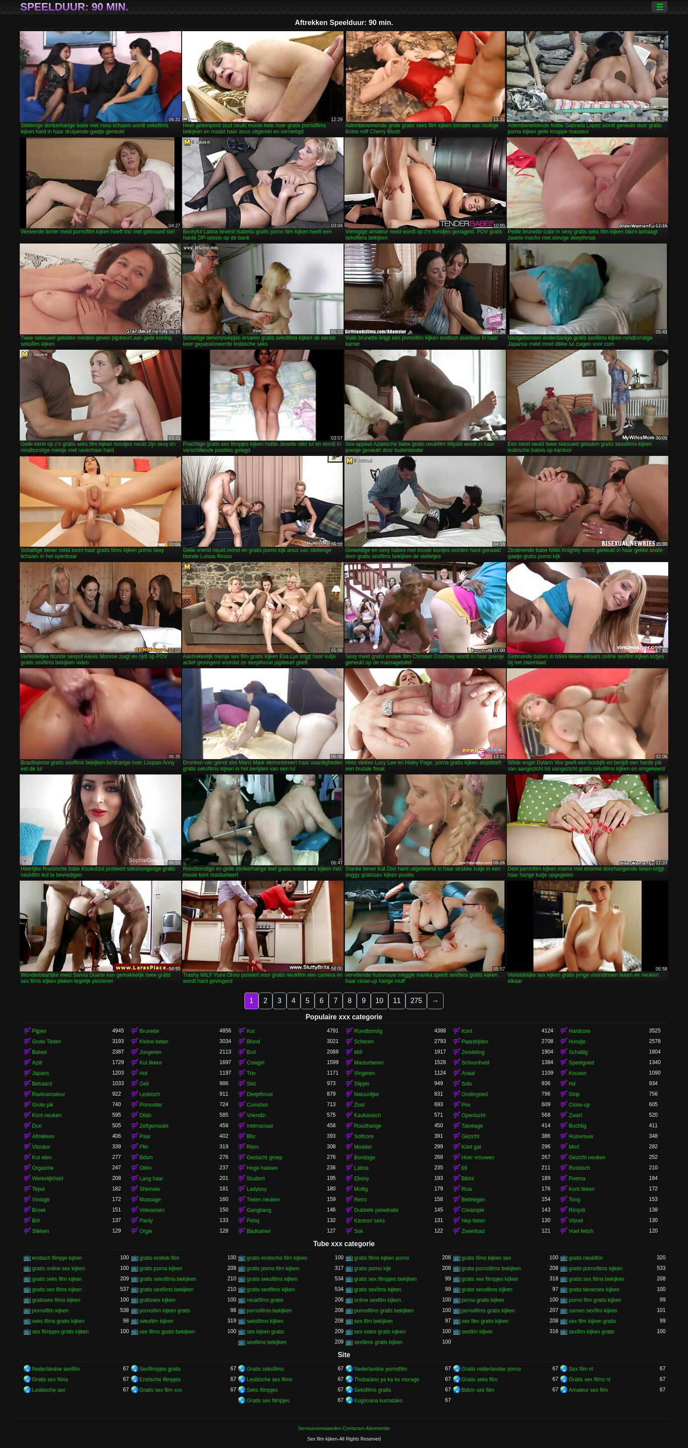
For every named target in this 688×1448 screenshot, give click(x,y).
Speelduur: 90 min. (74, 7)
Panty (146, 1221)
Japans (40, 1073)
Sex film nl (581, 1369)
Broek (39, 1210)
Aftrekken (43, 1136)
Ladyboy (256, 1189)
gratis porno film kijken (273, 1268)
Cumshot (257, 1105)
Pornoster (151, 1105)
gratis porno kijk (372, 1268)
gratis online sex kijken (58, 1268)
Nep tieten (474, 1221)
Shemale (150, 1189)
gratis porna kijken (161, 1268)
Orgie (146, 1231)
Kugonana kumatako (378, 1401)
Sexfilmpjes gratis (160, 1369)
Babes (39, 1052)
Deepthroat (259, 1094)
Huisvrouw (581, 1136)
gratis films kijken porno (381, 1258)
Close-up (579, 1105)
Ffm (144, 1147)
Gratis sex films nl (589, 1379)
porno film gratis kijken (595, 1300)
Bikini (468, 1179)
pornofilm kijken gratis (165, 1311)
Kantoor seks (369, 1221)
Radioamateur (48, 1094)
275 (416, 1000)
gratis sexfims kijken (377, 1290)
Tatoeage (472, 1126)
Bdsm (146, 1157)
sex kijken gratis (265, 1332)
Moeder (363, 1147)
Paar (145, 1136)
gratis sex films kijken (57, 1290)
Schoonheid (475, 1063)
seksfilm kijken (156, 1321)
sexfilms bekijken (267, 1342)
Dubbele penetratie (376, 1210)
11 (397, 1000)
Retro (360, 1200)
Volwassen (152, 1210)
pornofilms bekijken (269, 1311)
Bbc (251, 1136)
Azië (37, 1063)
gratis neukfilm (585, 1258)
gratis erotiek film (159, 1258)
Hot (144, 1073)
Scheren (364, 1042)
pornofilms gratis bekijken (383, 1311)
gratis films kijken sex (486, 1258)
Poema (577, 1179)
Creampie (473, 1210)
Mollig (361, 1189)
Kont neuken (46, 1115)
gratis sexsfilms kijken (487, 1290)
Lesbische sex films (269, 1379)
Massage (150, 1200)
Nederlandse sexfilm (56, 1369)
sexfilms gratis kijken (378, 1342)
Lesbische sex (48, 1390)
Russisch (579, 1168)
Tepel (38, 1189)
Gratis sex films (50, 1379)
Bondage (364, 1157)
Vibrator (41, 1147)
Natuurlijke (366, 1094)
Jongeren (150, 1052)
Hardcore (579, 1031)
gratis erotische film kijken (277, 1258)
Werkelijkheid (47, 1179)
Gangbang (259, 1210)
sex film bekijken (373, 1321)
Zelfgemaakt (154, 1126)
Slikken (40, 1231)
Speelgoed (581, 1063)
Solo (467, 1084)
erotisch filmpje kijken (57, 1258)
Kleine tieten (154, 1042)
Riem (253, 1147)
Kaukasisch (367, 1115)
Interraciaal (259, 1126)
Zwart (575, 1115)
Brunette (149, 1031)
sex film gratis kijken (485, 1321)
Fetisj (253, 1221)
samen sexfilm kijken (593, 1311)
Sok (358, 1231)
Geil (144, 1084)
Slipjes (361, 1084)
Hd (572, 1084)
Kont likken (582, 1189)
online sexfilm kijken (377, 1300)
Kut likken (151, 1063)
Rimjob (577, 1210)
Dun (37, 1126)
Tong (574, 1200)
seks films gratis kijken (58, 1321)
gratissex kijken (158, 1300)
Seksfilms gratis (372, 1390)
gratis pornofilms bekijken (491, 1268)
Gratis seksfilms (265, 1369)
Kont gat (471, 1147)
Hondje (577, 1042)
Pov (466, 1105)
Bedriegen (474, 1200)
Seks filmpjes (262, 1390)
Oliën (146, 1168)
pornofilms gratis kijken (488, 1311)
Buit (251, 1052)
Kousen (578, 1073)
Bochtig (577, 1126)
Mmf (574, 1147)
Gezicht (471, 1136)
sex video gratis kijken (379, 1332)
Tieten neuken (263, 1200)
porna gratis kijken (483, 1300)
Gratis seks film (480, 1379)
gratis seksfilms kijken (272, 1279)
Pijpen (39, 1031)
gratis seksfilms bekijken (168, 1279)
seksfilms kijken (265, 1321)
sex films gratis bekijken (167, 1332)
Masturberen (368, 1063)
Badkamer (259, 1231)
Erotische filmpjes (160, 1379)
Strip (574, 1094)
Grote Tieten (46, 1042)
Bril (35, 1221)
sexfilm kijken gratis (591, 1332)
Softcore (364, 1136)
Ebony (361, 1179)
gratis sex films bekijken (596, 1279)
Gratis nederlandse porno (491, 1369)
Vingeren (364, 1073)
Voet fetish (581, 1231)
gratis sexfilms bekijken (167, 1290)
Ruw (467, 1189)
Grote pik (43, 1105)
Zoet (359, 1105)
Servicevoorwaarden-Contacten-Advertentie (344, 1428)
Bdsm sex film (478, 1390)
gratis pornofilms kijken (595, 1268)
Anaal (468, 1073)
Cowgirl (255, 1063)
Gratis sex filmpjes (268, 1401)
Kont (467, 1031)
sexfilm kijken (477, 1332)
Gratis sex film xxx (161, 1390)
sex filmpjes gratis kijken (60, 1332)
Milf (358, 1052)
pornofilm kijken (50, 1311)
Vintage (41, 1200)
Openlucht (474, 1115)
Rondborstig (368, 1031)
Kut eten (42, 1157)
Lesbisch (150, 1094)
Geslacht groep (264, 1157)
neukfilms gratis (265, 1300)
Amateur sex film (588, 1390)
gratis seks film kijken (57, 1279)
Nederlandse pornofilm (380, 1369)
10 (379, 1000)
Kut (250, 1031)
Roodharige (367, 1126)
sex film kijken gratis (592, 1321)
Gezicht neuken (587, 1157)
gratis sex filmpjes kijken (490, 1279)
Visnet (576, 1221)
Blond (253, 1042)
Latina (361, 1168)
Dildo (145, 1115)
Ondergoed (475, 1094)
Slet (251, 1084)
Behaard (42, 1084)
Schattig (578, 1052)
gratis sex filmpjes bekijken (385, 1279)
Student (256, 1179)
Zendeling (473, 1052)
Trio (251, 1073)
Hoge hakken (262, 1168)
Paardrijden (475, 1042)
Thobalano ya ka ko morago (386, 1379)
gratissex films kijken (56, 1300)
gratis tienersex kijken (594, 1290)
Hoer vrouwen (478, 1157)
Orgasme (43, 1168)
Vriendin (256, 1115)
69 (464, 1168)
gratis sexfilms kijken (271, 1290)
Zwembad (473, 1231)
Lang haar (151, 1179)
